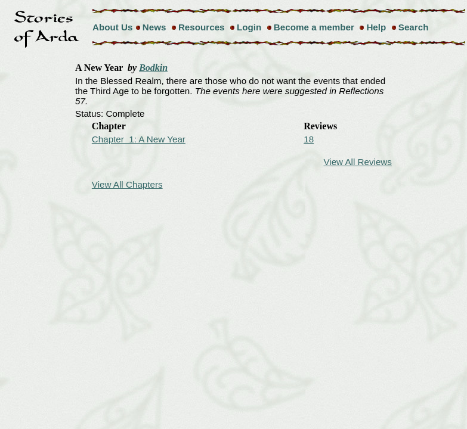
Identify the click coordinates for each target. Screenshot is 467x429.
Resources (201, 27)
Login (249, 27)
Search (413, 27)
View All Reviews (357, 162)
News (154, 27)
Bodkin (153, 68)
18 (309, 139)
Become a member (314, 27)
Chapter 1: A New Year (138, 139)
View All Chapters (127, 184)
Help (376, 27)
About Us (112, 27)
